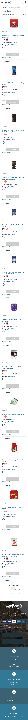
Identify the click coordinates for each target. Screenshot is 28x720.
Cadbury (4, 315)
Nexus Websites (17, 627)
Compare (6, 61)
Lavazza (4, 79)
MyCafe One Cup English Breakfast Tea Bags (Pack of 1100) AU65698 (13, 555)
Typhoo (4, 456)
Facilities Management (14, 7)
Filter (24, 14)
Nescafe (4, 31)
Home (4, 7)
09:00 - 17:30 (14, 684)
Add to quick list (6, 57)
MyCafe (4, 550)
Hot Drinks (11, 45)
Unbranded (5, 410)
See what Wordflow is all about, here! (14, 700)
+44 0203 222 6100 (14, 666)
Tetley (4, 221)
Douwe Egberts (6, 363)
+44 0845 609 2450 (14, 662)
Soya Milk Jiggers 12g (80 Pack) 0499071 (13, 414)
